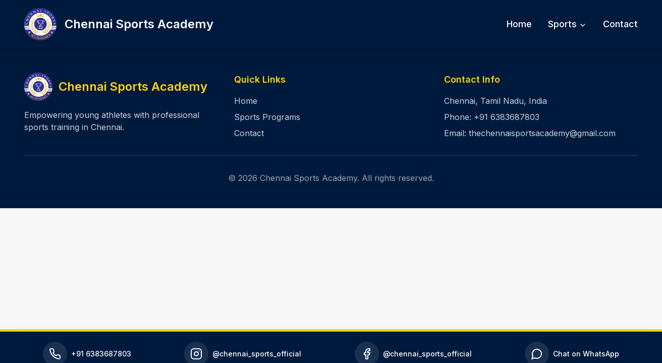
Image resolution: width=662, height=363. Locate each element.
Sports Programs (267, 117)
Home (519, 24)
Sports (567, 24)
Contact (620, 24)
